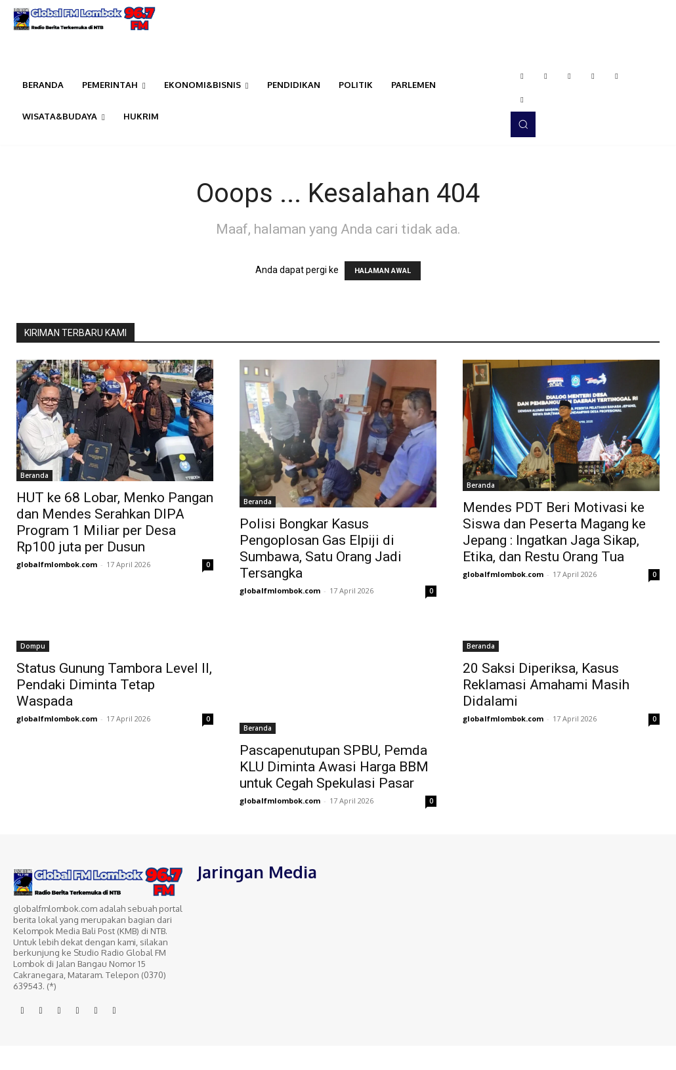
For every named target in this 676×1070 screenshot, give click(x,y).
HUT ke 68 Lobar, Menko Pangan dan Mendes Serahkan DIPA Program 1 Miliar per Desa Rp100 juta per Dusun (114, 522)
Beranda (34, 475)
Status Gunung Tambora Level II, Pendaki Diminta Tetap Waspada (114, 684)
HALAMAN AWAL (382, 271)
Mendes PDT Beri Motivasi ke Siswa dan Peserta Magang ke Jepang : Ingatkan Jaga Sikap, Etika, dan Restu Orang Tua (554, 532)
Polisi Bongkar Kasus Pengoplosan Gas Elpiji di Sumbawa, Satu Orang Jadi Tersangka (321, 548)
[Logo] (84, 19)
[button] (523, 124)
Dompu (32, 646)
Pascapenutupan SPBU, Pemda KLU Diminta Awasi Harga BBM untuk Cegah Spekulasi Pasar (334, 766)
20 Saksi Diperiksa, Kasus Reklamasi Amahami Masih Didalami (546, 684)
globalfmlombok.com (56, 564)
